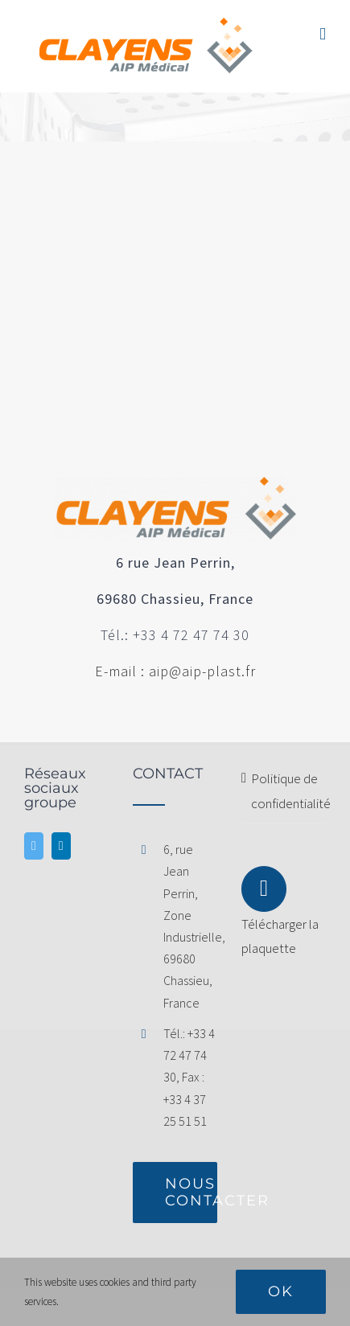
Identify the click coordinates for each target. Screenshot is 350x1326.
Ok (281, 1291)
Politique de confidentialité (284, 791)
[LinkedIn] (61, 846)
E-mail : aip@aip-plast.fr (175, 671)
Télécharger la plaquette (280, 919)
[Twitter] (33, 846)
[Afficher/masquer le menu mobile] (322, 34)
